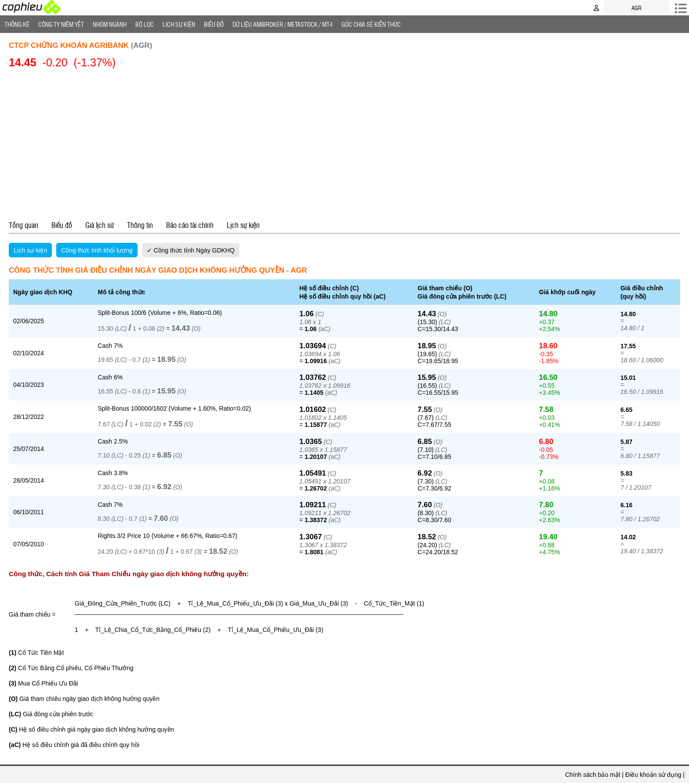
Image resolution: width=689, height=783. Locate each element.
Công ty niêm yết (61, 24)
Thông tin (140, 225)
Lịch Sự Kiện (179, 24)
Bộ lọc (144, 24)
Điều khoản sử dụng (653, 774)
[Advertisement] (344, 142)
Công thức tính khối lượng (97, 250)
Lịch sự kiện (243, 225)
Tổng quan (23, 225)
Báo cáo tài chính (190, 225)
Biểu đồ (214, 24)
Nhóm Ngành (110, 24)
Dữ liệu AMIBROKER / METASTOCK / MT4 (282, 24)
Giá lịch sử (99, 225)
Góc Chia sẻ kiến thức (371, 24)
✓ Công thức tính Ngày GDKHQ (191, 250)
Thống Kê (16, 24)
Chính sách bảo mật (592, 774)
